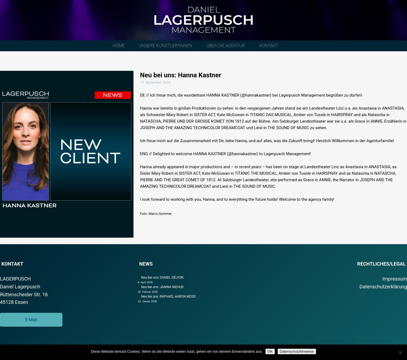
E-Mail (31, 319)
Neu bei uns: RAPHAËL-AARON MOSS (168, 296)
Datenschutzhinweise (297, 351)
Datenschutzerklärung (383, 286)
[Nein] (400, 352)
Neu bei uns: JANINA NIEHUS (162, 287)
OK (270, 351)
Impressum (394, 279)
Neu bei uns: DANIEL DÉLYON (162, 277)
